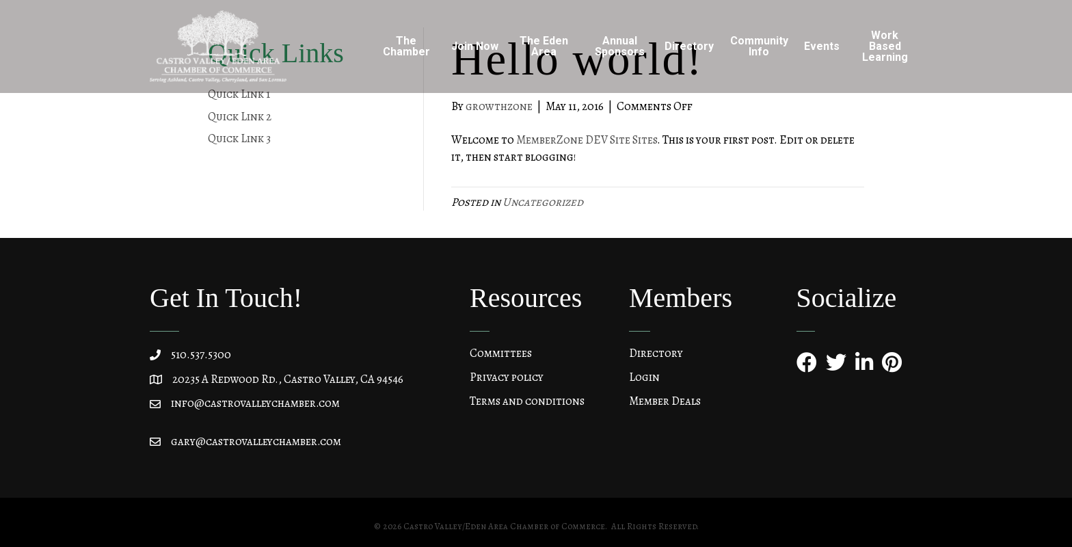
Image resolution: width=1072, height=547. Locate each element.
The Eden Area (544, 46)
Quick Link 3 (239, 138)
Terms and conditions (527, 401)
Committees (501, 353)
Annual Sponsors (620, 46)
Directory (689, 46)
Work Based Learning (885, 46)
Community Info (759, 46)
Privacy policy (507, 377)
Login (644, 377)
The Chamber (406, 46)
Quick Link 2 (239, 116)
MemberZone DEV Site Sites (586, 140)
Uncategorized (542, 202)
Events (822, 46)
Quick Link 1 (239, 94)
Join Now (474, 46)
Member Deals (665, 401)
